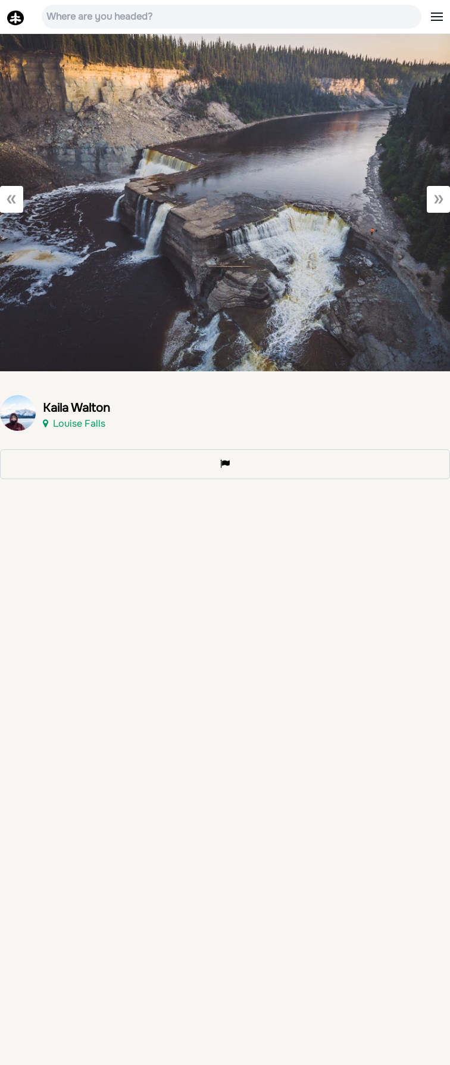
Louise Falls (74, 423)
